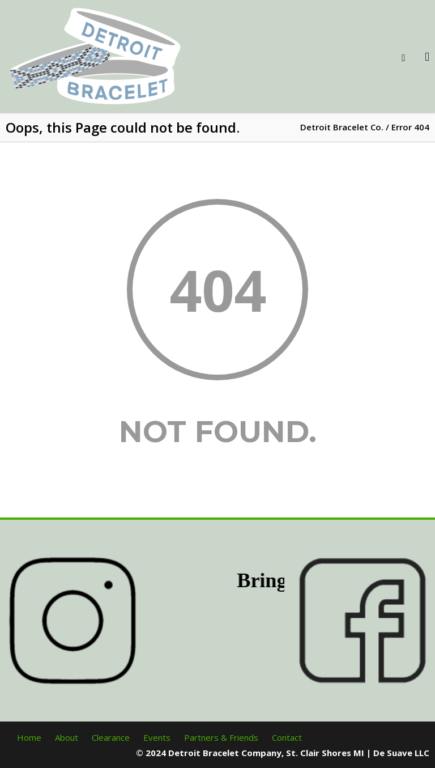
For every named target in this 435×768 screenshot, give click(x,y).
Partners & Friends (221, 737)
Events (156, 737)
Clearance (111, 737)
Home (29, 737)
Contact (287, 737)
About (66, 737)
